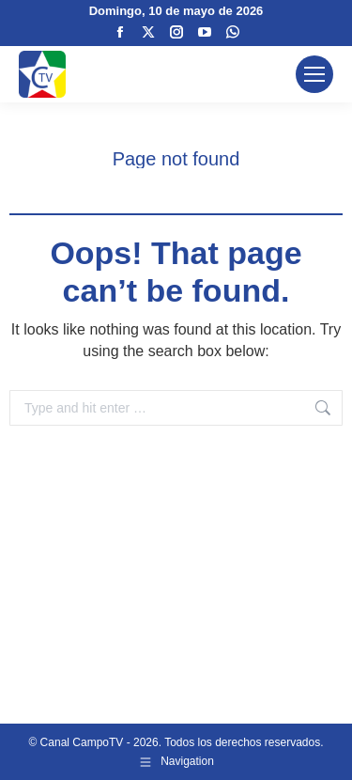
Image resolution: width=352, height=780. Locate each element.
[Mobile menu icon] (314, 74)
